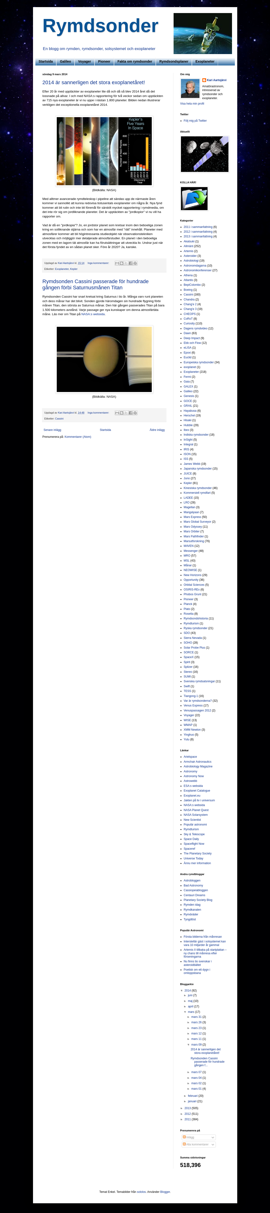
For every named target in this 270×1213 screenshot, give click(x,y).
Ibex (186, 430)
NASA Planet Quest (196, 810)
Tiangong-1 (191, 696)
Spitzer (188, 667)
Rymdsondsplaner (173, 61)
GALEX (188, 386)
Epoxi (187, 352)
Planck (188, 604)
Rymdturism (191, 623)
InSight (188, 439)
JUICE (188, 473)
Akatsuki (189, 241)
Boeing (188, 289)
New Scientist (192, 819)
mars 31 (197, 1017)
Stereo (188, 671)
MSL (187, 560)
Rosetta (189, 613)
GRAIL (188, 405)
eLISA (188, 347)
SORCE (189, 652)
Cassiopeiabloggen (196, 890)
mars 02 (197, 1083)
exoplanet (190, 367)
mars (191, 1012)
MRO (187, 555)
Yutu (186, 739)
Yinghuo (189, 734)
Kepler (73, 269)
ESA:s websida (193, 786)
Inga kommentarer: (99, 263)
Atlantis (188, 280)
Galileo (65, 61)
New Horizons (193, 575)
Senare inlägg (52, 430)
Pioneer (104, 61)
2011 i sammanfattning (198, 227)
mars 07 (197, 1072)
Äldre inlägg (157, 430)
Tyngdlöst (190, 919)
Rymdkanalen (192, 909)
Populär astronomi (195, 824)
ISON (187, 454)
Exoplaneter (204, 61)
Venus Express (193, 705)
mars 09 (197, 1044)
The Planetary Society (198, 853)
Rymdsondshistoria (196, 618)
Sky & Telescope (194, 834)
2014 (188, 990)
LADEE (188, 497)
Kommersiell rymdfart (197, 492)
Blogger (165, 1192)
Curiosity (189, 323)
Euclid (188, 357)
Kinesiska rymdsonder (198, 488)
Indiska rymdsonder (196, 434)
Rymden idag (192, 904)
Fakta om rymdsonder (135, 61)
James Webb (192, 464)
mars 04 (197, 1077)
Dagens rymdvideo (196, 328)
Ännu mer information (197, 863)
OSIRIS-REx (192, 589)
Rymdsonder (101, 25)
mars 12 (197, 1033)
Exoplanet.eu (192, 795)
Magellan (189, 507)
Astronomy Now (194, 776)
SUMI (187, 676)
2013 (188, 1108)
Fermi (187, 376)
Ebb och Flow (192, 343)
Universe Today (194, 858)
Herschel (189, 415)
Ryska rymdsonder (196, 628)
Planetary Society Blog (198, 900)
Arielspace (190, 756)
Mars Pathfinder (194, 536)
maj (190, 1001)
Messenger (191, 551)
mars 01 (197, 1088)
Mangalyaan (191, 512)
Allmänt (188, 246)
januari (192, 1101)
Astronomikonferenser (198, 270)
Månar (188, 565)
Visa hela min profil (192, 103)
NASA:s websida (93, 314)
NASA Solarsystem (196, 814)
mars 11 (197, 1039)
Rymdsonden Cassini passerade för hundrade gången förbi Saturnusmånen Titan (96, 284)
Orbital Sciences (194, 584)
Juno (187, 478)
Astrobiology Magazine (198, 766)
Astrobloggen (192, 880)
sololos (141, 1192)
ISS (186, 459)
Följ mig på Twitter (195, 120)
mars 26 (197, 1022)
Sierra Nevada (193, 638)
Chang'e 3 (190, 309)
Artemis (189, 251)
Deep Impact (192, 338)
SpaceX (189, 657)
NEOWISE (190, 570)
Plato (187, 609)
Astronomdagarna (195, 265)
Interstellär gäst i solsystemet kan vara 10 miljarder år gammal (205, 943)
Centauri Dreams (194, 895)
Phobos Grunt (192, 594)
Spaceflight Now (194, 843)
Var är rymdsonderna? (198, 700)
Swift (187, 686)
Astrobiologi (191, 260)
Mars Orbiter (192, 531)
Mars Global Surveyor (197, 521)
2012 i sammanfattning (198, 231)
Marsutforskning (194, 541)
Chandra (189, 299)
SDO (187, 633)
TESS (187, 691)
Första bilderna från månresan (203, 936)
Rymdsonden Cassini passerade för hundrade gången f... (207, 1062)
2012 (188, 1114)
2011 (188, 1119)
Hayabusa (190, 410)
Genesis (189, 396)
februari (193, 1096)
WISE (187, 720)
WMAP (188, 725)
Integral (188, 444)
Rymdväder (191, 914)
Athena (188, 275)
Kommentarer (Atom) (78, 436)
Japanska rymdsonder (198, 468)
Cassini (59, 418)
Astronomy (190, 771)
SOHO (188, 642)
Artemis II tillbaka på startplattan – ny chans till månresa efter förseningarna (205, 953)
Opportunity (191, 579)
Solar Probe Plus (194, 647)
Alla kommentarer (196, 1144)
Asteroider (190, 256)
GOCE (188, 401)
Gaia (187, 381)
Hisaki (188, 420)
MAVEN (189, 546)
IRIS (186, 449)
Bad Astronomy (193, 885)
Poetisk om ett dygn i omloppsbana (197, 971)
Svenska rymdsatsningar (199, 681)
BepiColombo (192, 284)
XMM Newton (192, 729)
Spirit (187, 662)
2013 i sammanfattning (198, 236)
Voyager (84, 61)
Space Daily (191, 839)
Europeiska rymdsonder (199, 362)
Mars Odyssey (193, 526)
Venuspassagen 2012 (197, 710)
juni (190, 995)
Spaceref (189, 848)
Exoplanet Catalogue (197, 790)
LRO (187, 502)
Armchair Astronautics (198, 761)
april (191, 1006)
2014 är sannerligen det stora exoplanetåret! (94, 82)
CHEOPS (190, 314)
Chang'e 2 (190, 304)
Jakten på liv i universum (199, 800)
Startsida (46, 61)
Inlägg (188, 1137)
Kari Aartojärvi (217, 80)
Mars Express (192, 517)
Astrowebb (190, 781)
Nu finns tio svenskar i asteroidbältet (198, 963)
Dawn (187, 333)
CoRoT (188, 318)
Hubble (188, 425)
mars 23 (197, 1028)
